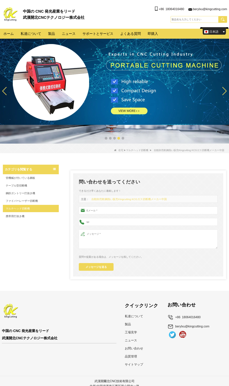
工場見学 (131, 332)
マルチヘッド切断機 (137, 150)
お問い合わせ (134, 348)
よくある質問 (130, 34)
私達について (31, 34)
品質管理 (131, 356)
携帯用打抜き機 (15, 216)
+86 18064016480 (171, 9)
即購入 (153, 34)
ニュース (69, 34)
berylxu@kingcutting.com (210, 9)
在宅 (118, 150)
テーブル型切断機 (16, 185)
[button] (106, 138)
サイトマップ (134, 364)
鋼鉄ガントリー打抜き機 (20, 193)
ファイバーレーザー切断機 (22, 200)
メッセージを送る (96, 266)
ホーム (8, 34)
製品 (51, 34)
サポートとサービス (97, 34)
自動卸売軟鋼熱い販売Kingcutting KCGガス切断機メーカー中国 (126, 199)
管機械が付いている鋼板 (20, 177)
